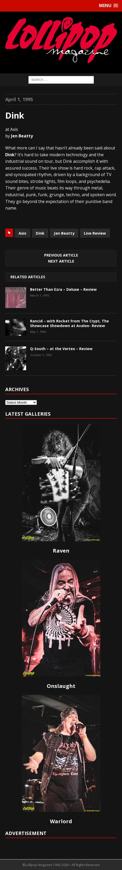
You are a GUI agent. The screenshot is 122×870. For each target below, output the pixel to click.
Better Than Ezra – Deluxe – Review (63, 289)
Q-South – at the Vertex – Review (61, 348)
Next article (61, 261)
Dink (40, 233)
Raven (61, 550)
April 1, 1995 (19, 99)
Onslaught (61, 685)
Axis (22, 233)
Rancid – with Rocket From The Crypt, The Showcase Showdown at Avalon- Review (69, 323)
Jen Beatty (64, 233)
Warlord (61, 821)
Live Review (95, 233)
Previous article (61, 255)
